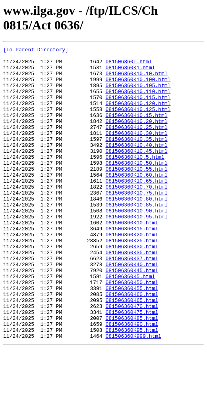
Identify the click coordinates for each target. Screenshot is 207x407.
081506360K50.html (131, 329)
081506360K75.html (131, 365)
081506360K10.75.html (136, 222)
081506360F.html (128, 64)
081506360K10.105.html (137, 93)
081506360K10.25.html (136, 143)
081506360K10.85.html (136, 236)
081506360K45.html (131, 315)
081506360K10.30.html (136, 150)
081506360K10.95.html (136, 251)
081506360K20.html (131, 272)
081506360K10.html (131, 258)
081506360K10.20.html (136, 136)
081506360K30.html (131, 286)
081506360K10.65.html (136, 208)
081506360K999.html (133, 394)
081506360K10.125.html (137, 122)
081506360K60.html (131, 344)
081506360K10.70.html (136, 215)
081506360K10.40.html (136, 165)
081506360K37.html (131, 301)
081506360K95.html (131, 387)
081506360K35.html (131, 294)
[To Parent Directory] (35, 50)
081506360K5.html (130, 322)
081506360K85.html (131, 372)
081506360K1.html (130, 72)
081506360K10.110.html (137, 100)
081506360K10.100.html (137, 86)
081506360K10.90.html (136, 243)
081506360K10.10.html (136, 79)
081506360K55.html (131, 337)
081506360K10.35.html (136, 158)
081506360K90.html (131, 380)
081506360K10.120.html (137, 115)
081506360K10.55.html (136, 193)
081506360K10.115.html (137, 107)
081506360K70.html (131, 358)
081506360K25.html (131, 279)
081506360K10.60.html (136, 200)
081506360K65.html (131, 351)
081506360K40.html (131, 308)
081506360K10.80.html (136, 229)
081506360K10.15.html (136, 129)
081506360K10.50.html (136, 186)
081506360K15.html (131, 265)
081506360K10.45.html (136, 172)
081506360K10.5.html (134, 179)
